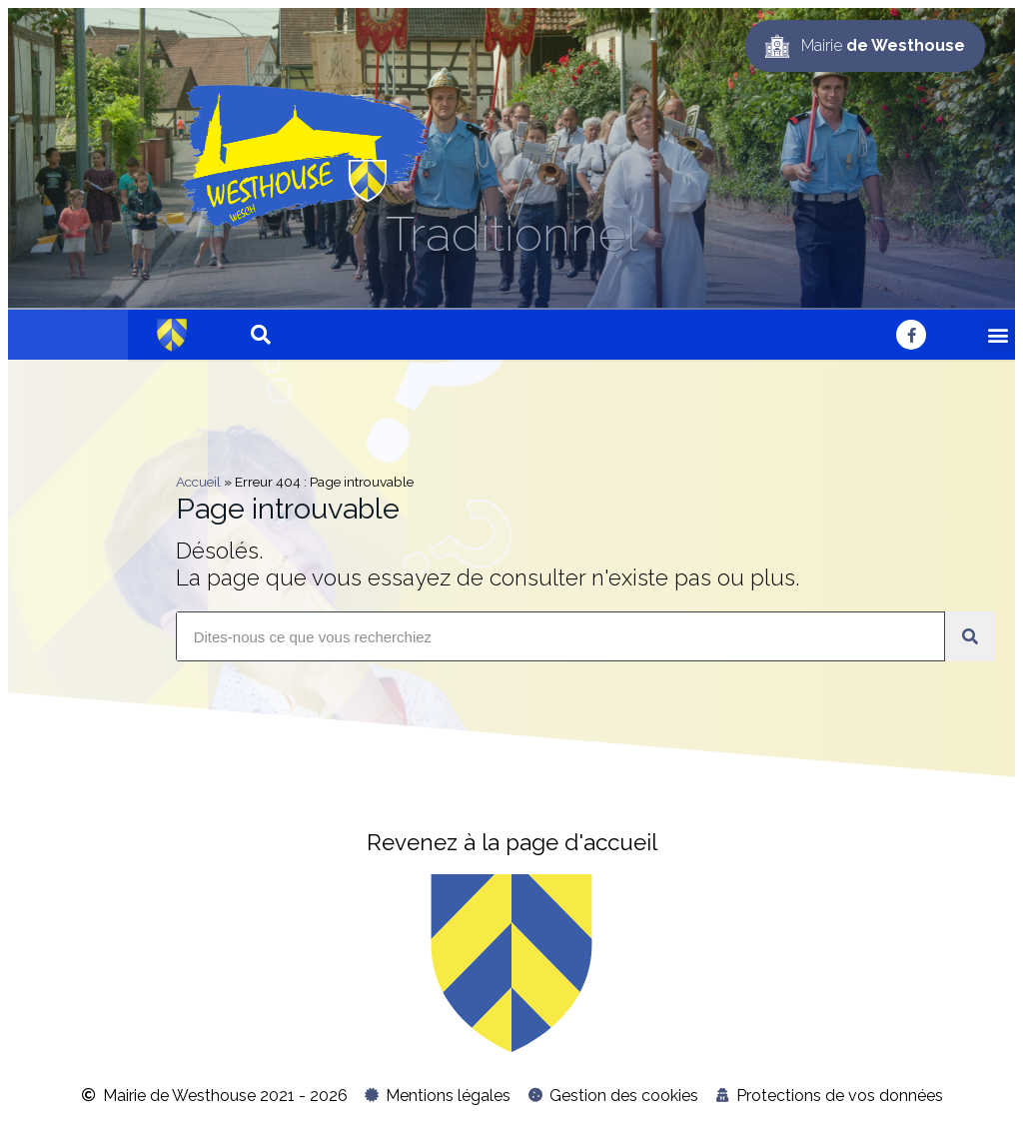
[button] (998, 335)
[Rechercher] (970, 636)
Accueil (198, 482)
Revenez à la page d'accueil (512, 842)
